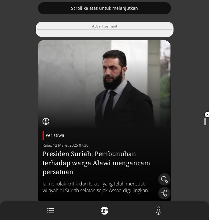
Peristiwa (55, 135)
